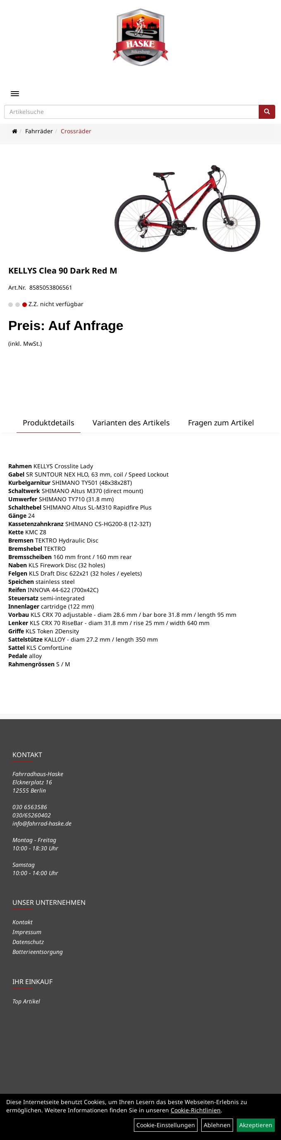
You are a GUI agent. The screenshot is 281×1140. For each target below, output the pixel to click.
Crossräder (76, 131)
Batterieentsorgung (37, 952)
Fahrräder (39, 131)
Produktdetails (48, 422)
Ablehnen (217, 1125)
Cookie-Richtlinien (196, 1110)
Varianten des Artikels (131, 422)
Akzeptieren (255, 1125)
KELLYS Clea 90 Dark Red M (62, 270)
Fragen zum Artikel (221, 422)
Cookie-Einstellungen (165, 1125)
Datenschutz (28, 942)
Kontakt (22, 922)
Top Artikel (26, 1001)
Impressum (26, 932)
